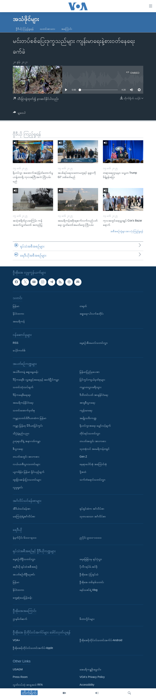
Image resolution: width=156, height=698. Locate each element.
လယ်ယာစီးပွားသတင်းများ (26, 464)
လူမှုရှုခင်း (18, 487)
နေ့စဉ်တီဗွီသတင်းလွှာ (24, 559)
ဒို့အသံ (83, 471)
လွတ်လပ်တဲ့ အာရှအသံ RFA (28, 684)
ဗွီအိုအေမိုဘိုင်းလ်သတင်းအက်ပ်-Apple (33, 647)
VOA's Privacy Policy (92, 676)
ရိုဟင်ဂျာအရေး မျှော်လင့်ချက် (95, 425)
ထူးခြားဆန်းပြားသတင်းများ (27, 479)
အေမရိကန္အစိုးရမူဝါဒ (90, 669)
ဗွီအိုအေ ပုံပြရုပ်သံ (89, 574)
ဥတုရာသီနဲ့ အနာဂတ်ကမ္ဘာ (27, 441)
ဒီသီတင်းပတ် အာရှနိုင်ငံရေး (94, 394)
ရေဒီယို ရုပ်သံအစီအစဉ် (25, 566)
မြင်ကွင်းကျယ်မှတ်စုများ (92, 379)
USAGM (18, 669)
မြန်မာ (16, 306)
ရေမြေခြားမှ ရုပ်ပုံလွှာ (91, 559)
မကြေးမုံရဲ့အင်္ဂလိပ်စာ (24, 516)
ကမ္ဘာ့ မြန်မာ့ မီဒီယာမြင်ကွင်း (28, 425)
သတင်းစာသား (47, 28)
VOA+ (16, 640)
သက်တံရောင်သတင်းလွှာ (92, 479)
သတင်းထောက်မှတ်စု (24, 410)
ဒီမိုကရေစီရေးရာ (22, 394)
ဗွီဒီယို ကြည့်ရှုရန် (25, 28)
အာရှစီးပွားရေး (87, 402)
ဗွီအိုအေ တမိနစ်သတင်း (92, 582)
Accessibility (87, 684)
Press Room (20, 676)
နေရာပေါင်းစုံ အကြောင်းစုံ (93, 464)
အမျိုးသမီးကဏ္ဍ (88, 417)
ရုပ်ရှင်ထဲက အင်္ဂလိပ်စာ (92, 508)
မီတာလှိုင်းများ (87, 618)
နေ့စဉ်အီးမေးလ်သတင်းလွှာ (94, 342)
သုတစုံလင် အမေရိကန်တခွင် (94, 448)
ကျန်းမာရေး (86, 410)
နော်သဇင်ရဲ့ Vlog (89, 589)
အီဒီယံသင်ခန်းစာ (22, 508)
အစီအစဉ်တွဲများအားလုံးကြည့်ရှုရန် (126, 231)
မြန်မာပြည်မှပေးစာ (90, 371)
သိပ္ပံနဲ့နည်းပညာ (21, 433)
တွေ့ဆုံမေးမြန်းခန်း (22, 597)
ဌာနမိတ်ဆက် (20, 618)
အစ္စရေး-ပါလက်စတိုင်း (91, 313)
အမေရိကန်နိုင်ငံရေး (23, 402)
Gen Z (83, 456)
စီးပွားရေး (18, 448)
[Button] (19, 113)
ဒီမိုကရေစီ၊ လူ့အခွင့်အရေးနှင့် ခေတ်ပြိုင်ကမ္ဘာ (36, 379)
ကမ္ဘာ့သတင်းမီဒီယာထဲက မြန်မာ (29, 417)
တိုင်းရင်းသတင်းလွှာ (90, 433)
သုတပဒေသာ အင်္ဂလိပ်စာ (93, 516)
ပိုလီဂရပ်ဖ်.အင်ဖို (89, 566)
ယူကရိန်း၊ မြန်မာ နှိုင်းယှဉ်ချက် (28, 471)
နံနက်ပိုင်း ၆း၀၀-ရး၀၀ (24, 537)
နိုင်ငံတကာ (18, 313)
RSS (15, 342)
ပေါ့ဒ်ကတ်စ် (19, 350)
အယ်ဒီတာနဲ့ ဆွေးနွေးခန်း (25, 371)
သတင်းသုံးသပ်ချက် (23, 387)
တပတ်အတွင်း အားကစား (26, 456)
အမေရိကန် (19, 321)
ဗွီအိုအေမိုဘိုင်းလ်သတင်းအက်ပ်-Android (101, 640)
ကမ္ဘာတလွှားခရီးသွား (90, 387)
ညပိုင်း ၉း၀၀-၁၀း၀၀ (91, 537)
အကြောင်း (66, 28)
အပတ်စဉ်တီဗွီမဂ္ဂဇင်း (24, 574)
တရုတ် (83, 306)
